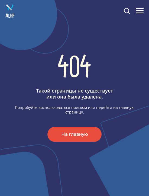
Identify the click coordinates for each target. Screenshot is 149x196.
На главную (74, 134)
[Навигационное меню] (140, 11)
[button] (127, 10)
